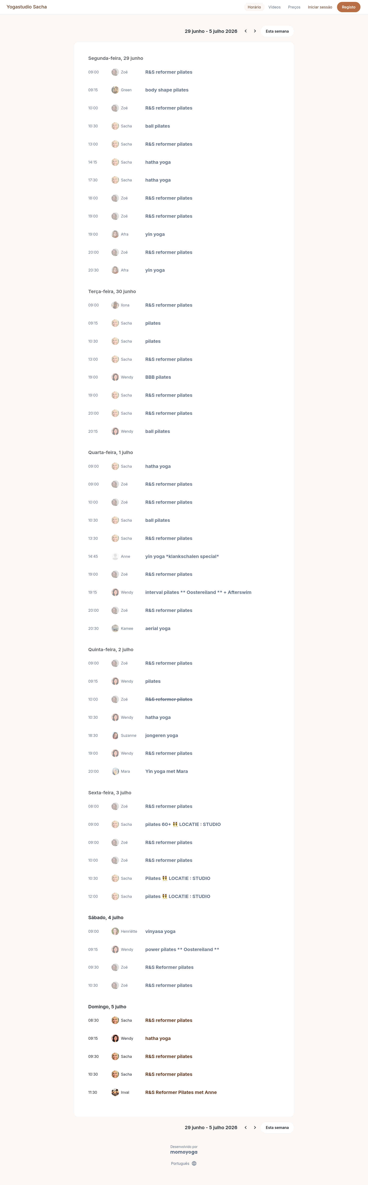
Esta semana (277, 31)
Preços (294, 7)
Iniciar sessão (320, 7)
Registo (349, 7)
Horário (254, 7)
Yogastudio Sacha (27, 7)
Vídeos (274, 7)
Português (184, 1163)
